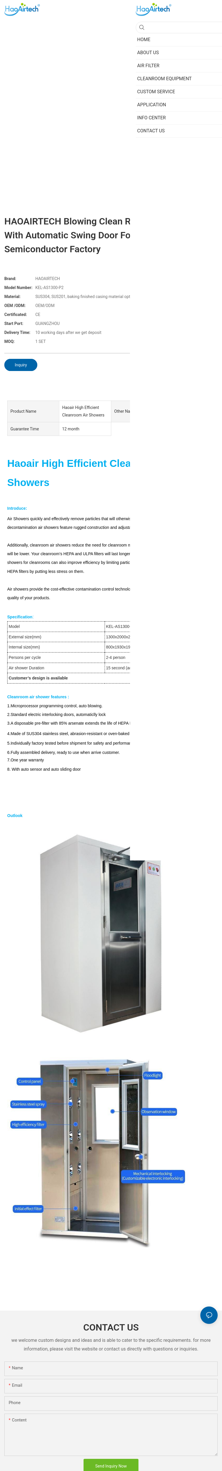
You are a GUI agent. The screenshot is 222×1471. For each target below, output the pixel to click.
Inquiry (21, 365)
